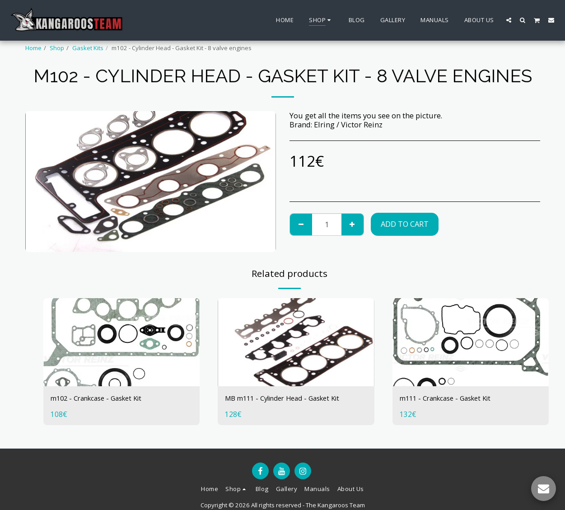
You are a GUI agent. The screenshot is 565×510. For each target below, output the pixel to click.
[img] (121, 342)
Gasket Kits (87, 48)
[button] (508, 20)
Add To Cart (405, 224)
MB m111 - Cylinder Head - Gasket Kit (290, 398)
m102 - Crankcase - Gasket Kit (102, 398)
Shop (57, 48)
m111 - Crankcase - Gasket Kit (451, 398)
